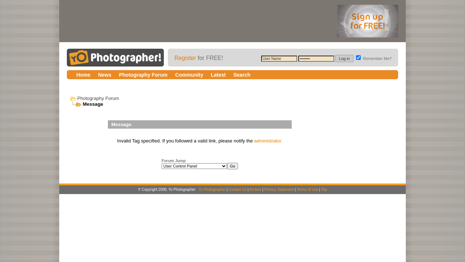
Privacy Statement (279, 190)
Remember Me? (374, 58)
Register (185, 58)
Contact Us (237, 190)
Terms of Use (307, 190)
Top (324, 190)
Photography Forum (98, 98)
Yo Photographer (212, 190)
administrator (268, 141)
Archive (255, 190)
